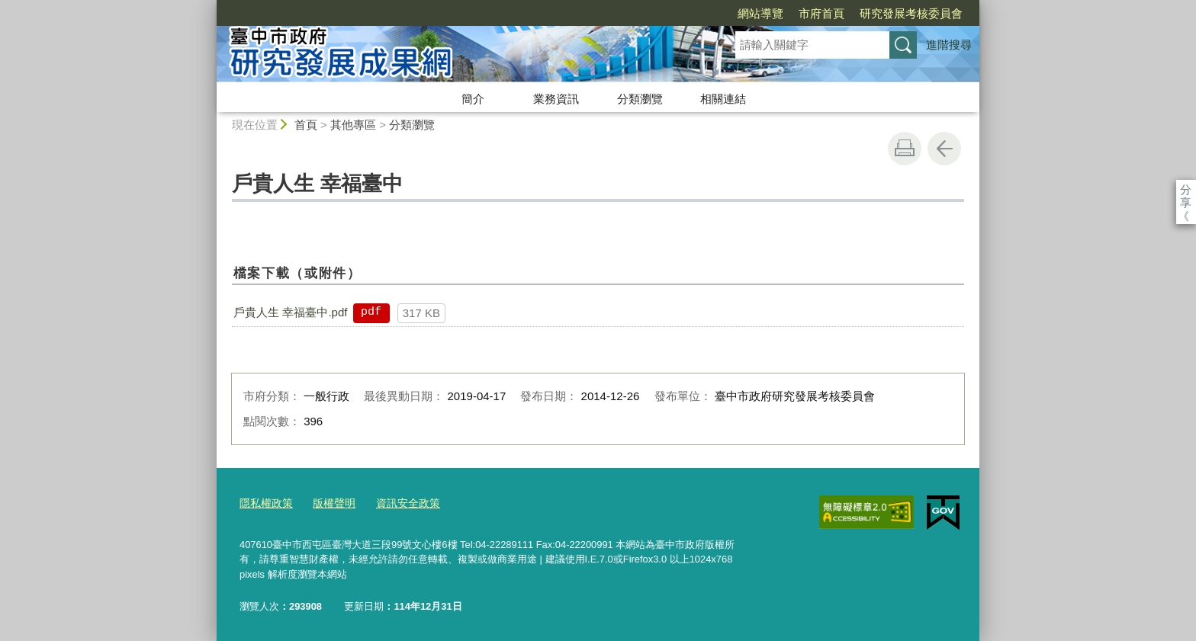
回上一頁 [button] (944, 148)
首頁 (305, 124)
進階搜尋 (949, 44)
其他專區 (353, 124)
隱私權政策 (264, 502)
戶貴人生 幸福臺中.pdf (290, 312)
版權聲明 (329, 502)
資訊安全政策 (399, 502)
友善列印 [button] (904, 148)
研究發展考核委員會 (823, 13)
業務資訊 (556, 98)
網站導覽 (673, 13)
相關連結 (723, 98)
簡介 (472, 98)
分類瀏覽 (640, 98)
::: (210, 6)
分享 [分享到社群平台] (1185, 189)
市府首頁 (734, 13)
